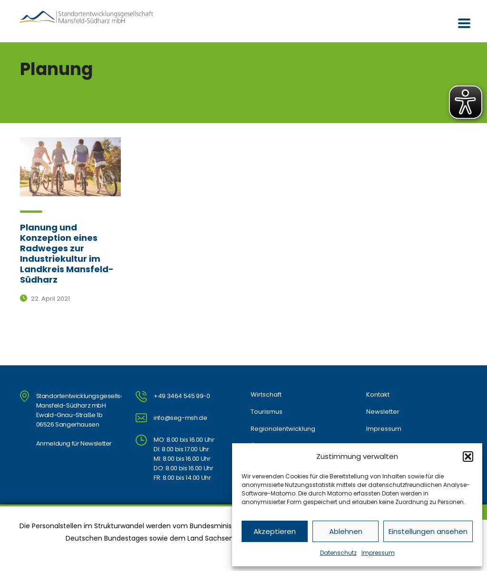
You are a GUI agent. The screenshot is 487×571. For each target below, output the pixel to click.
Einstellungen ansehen (428, 531)
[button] (468, 456)
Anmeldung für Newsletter (74, 443)
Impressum (378, 553)
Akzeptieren (274, 531)
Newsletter (382, 412)
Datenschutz (338, 553)
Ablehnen (345, 531)
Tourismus (266, 412)
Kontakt (378, 395)
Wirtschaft (266, 395)
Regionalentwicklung (283, 429)
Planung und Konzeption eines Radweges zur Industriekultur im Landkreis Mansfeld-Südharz (67, 253)
